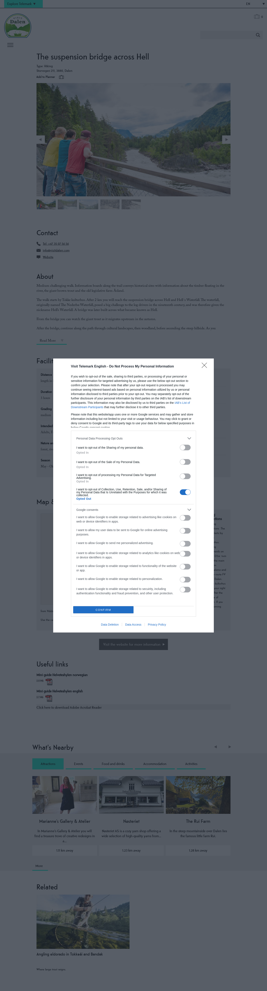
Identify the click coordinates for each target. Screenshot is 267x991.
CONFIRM (103, 609)
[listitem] (133, 438)
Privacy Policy (157, 624)
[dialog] (133, 495)
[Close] (206, 367)
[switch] (185, 447)
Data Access (133, 624)
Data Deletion (110, 624)
